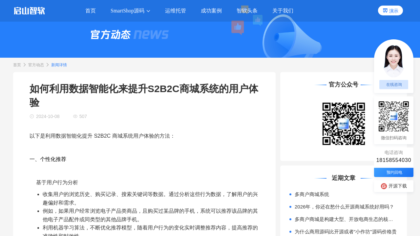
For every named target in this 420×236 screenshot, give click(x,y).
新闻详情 (59, 65)
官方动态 (36, 65)
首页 (17, 65)
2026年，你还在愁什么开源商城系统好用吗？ (344, 206)
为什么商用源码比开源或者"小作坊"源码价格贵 (346, 231)
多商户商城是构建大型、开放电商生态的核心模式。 (346, 219)
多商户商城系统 (312, 194)
